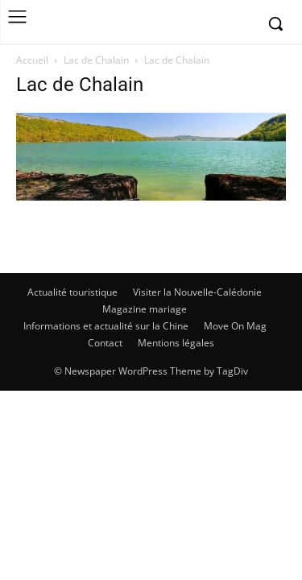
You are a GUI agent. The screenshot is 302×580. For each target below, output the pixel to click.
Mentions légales (176, 343)
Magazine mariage (144, 309)
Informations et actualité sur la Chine (105, 326)
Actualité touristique (72, 292)
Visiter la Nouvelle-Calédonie (197, 292)
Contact (105, 343)
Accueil (32, 60)
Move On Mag (235, 326)
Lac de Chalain (96, 60)
